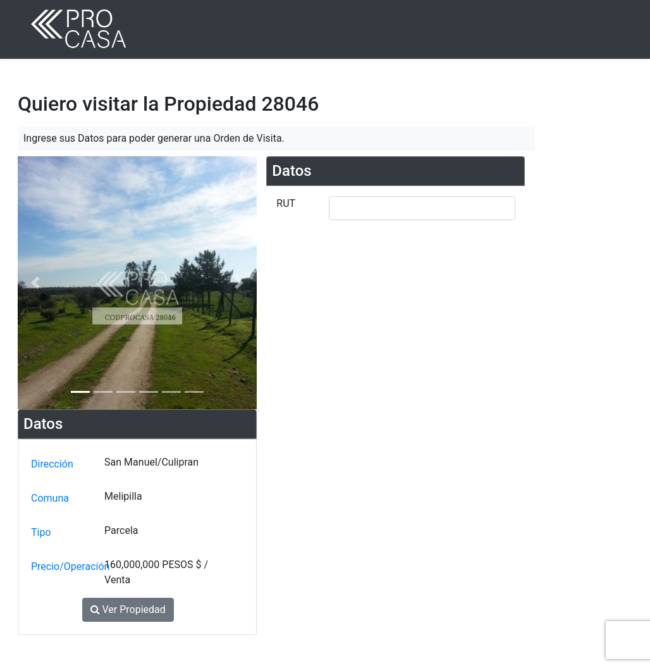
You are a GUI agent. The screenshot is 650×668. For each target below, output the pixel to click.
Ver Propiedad (128, 609)
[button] (36, 282)
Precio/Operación (65, 566)
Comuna (50, 498)
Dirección (52, 464)
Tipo (41, 532)
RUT (285, 203)
